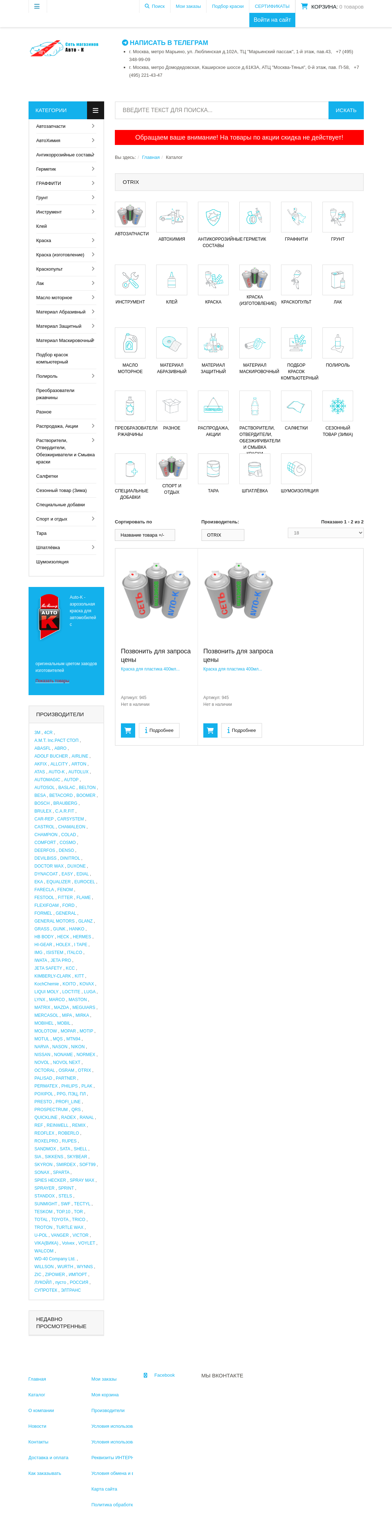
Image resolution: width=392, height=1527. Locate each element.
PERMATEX (46, 1086)
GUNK (59, 928)
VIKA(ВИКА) (46, 1243)
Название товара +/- (142, 535)
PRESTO (43, 1101)
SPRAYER (45, 1188)
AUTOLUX (78, 771)
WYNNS (85, 1266)
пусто (60, 1282)
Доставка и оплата (48, 1457)
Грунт (42, 197)
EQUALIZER (58, 881)
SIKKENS (54, 1156)
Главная (150, 157)
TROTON (43, 1227)
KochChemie (47, 983)
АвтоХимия (48, 140)
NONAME (63, 1054)
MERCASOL (46, 1015)
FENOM (65, 889)
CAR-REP (44, 819)
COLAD (68, 834)
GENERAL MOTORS (55, 921)
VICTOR (80, 1235)
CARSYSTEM (70, 819)
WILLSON (44, 1266)
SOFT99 (87, 1164)
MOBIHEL (44, 1023)
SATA (65, 1148)
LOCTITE (71, 991)
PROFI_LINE (68, 1101)
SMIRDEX (66, 1164)
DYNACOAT (46, 874)
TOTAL (41, 1219)
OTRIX (84, 1070)
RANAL (87, 1117)
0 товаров (351, 7)
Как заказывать (45, 1473)
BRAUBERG (65, 803)
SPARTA (61, 1172)
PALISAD (43, 1078)
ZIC (38, 1274)
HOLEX (63, 944)
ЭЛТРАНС (71, 1290)
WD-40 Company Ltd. (55, 1258)
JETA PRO (61, 960)
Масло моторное (54, 297)
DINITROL (70, 858)
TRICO (78, 1219)
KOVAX (87, 983)
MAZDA (61, 1007)
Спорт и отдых (51, 519)
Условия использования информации (131, 1426)
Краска (43, 240)
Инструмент (49, 212)
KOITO (69, 983)
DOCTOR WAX (49, 866)
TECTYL (82, 1203)
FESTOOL (44, 897)
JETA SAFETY (48, 968)
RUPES (69, 1141)
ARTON (78, 764)
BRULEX (43, 811)
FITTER (65, 897)
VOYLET (86, 1243)
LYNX (40, 999)
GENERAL (66, 913)
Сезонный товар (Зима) (61, 490)
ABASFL (43, 748)
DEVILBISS (46, 858)
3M (38, 732)
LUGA (89, 991)
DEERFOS (45, 850)
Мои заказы (188, 6)
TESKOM (44, 1211)
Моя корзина (105, 1394)
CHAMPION (46, 834)
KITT (79, 976)
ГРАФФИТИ (48, 183)
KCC (70, 968)
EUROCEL (84, 881)
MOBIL (63, 1023)
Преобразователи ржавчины (55, 394)
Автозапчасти (51, 126)
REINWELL (57, 1125)
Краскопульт (49, 269)
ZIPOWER (55, 1274)
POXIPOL (44, 1093)
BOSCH (42, 803)
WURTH (65, 1266)
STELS (65, 1196)
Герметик (46, 169)
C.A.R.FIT (64, 811)
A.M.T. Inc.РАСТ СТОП (57, 740)
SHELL (80, 1148)
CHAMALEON (71, 826)
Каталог (37, 1394)
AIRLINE (80, 756)
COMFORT (45, 842)
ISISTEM (54, 952)
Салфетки (47, 476)
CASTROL (45, 826)
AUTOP (71, 779)
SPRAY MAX (82, 1180)
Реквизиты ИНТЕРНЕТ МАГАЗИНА (128, 1457)
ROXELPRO (46, 1141)
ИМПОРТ (77, 1274)
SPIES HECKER (50, 1180)
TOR (78, 1211)
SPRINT (66, 1188)
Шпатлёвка (48, 547)
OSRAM (66, 1070)
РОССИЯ (79, 1282)
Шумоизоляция (52, 561)
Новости (37, 1426)
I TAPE (80, 944)
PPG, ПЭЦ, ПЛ (71, 1093)
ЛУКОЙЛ (43, 1282)
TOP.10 (63, 1211)
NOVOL (42, 1062)
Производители (107, 1410)
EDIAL (82, 874)
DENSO (66, 850)
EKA (39, 881)
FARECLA (44, 889)
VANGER (60, 1235)
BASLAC (66, 787)
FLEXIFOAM (47, 905)
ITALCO (74, 952)
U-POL (41, 1235)
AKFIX (41, 764)
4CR (48, 732)
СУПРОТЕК (46, 1290)
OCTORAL (45, 1070)
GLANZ (85, 921)
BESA (40, 795)
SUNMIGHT (46, 1203)
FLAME (83, 897)
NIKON (78, 1046)
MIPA (67, 1015)
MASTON (77, 999)
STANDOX (45, 1196)
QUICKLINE (46, 1117)
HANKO (77, 928)
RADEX (68, 1117)
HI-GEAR (43, 944)
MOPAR (68, 1031)
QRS (76, 1109)
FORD (68, 905)
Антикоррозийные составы (65, 154)
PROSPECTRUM (51, 1109)
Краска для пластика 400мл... (150, 669)
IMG (39, 952)
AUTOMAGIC (47, 779)
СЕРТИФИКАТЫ (272, 6)
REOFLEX (45, 1133)
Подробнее (159, 730)
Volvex (68, 1243)
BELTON (87, 787)
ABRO (60, 748)
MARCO (57, 999)
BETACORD (61, 795)
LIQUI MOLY (47, 991)
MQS (57, 1038)
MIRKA (82, 1015)
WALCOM (44, 1251)
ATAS (40, 771)
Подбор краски (228, 6)
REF (39, 1125)
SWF (66, 1203)
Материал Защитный (59, 326)
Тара (41, 533)
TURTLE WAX (69, 1227)
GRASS (42, 928)
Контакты (39, 1442)
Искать (346, 110)
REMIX (79, 1125)
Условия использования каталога (127, 1442)
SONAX (42, 1172)
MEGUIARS (83, 1007)
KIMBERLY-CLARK (53, 976)
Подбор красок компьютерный (52, 358)
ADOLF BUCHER (51, 756)
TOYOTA (59, 1219)
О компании (41, 1410)
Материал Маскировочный (64, 340)
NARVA (42, 1046)
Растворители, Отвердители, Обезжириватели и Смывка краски (65, 451)
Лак (40, 283)
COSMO (68, 842)
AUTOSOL (45, 787)
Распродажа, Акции (57, 426)
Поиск (158, 6)
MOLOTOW (46, 1031)
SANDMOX (45, 1148)
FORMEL (43, 913)
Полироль (47, 376)
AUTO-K (57, 771)
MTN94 (73, 1038)
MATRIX (42, 1007)
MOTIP (86, 1031)
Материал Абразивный (61, 312)
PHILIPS (69, 1086)
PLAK (86, 1086)
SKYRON (44, 1164)
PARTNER (66, 1078)
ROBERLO (68, 1133)
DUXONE (76, 866)
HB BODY (44, 936)
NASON (59, 1046)
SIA (38, 1156)
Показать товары (53, 680)
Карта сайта (104, 1489)
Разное (44, 412)
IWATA (41, 960)
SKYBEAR (77, 1156)
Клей (41, 226)
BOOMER (85, 795)
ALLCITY (58, 764)
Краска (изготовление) (60, 254)
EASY (67, 874)
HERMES (82, 936)
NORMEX (85, 1054)
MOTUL (42, 1038)
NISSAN (43, 1054)
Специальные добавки (60, 504)
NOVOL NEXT (66, 1062)
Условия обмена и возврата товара (129, 1473)
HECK (63, 936)
